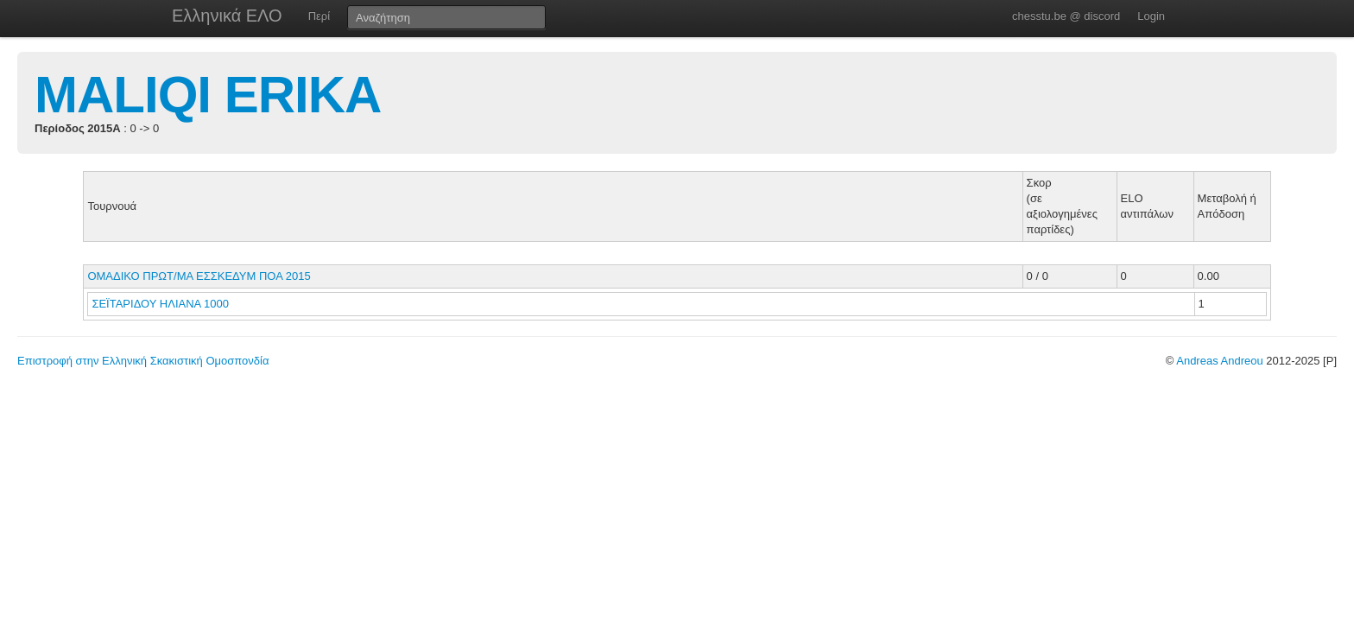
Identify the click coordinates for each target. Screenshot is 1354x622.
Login (1151, 16)
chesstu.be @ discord (1066, 16)
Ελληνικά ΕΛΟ (227, 15)
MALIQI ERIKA (208, 95)
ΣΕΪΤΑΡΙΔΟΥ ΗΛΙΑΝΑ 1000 (160, 303)
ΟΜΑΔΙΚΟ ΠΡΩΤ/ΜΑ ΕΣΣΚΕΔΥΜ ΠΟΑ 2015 (198, 276)
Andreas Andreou (1219, 360)
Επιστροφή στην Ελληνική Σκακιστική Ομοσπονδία (143, 360)
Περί (319, 16)
